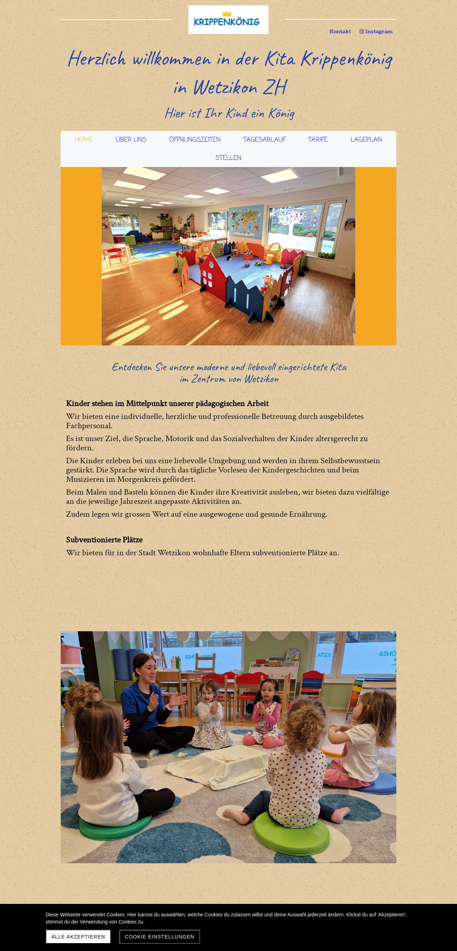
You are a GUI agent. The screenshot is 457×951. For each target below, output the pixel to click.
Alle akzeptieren (78, 937)
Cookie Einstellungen (160, 937)
